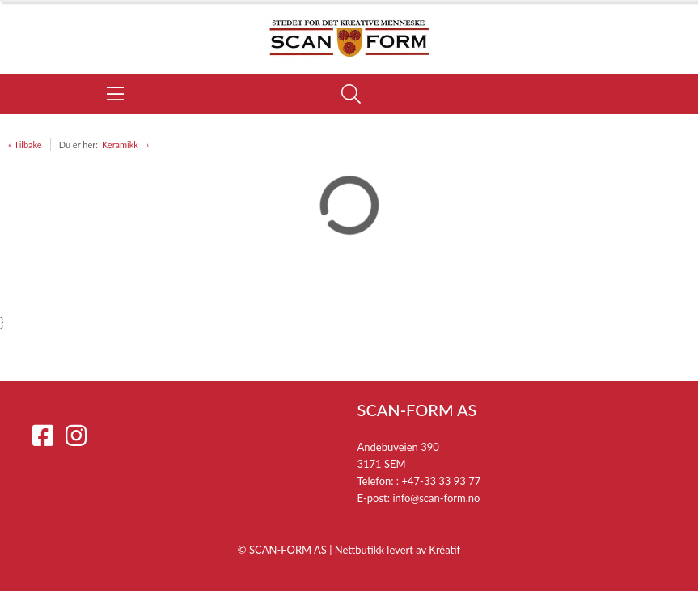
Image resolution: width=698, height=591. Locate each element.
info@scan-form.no (436, 497)
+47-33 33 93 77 (440, 480)
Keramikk (120, 144)
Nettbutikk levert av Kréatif (397, 549)
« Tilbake (25, 144)
